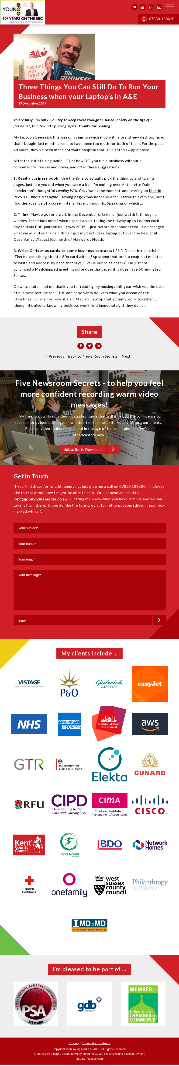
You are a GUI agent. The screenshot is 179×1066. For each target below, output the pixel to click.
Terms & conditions (96, 1044)
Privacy (74, 1044)
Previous (55, 356)
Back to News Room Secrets (93, 356)
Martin (155, 190)
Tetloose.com (94, 1060)
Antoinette (131, 184)
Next (127, 356)
